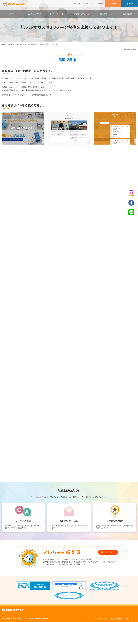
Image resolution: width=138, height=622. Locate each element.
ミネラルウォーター (57, 14)
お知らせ (77, 3)
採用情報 (100, 3)
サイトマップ (131, 619)
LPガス (11, 14)
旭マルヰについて (88, 3)
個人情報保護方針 (117, 619)
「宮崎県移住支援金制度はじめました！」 (35, 87)
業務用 (129, 3)
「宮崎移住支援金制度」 (39, 95)
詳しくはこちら (107, 552)
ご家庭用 (113, 3)
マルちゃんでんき (34, 14)
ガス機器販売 (126, 14)
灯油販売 (103, 14)
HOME (4, 44)
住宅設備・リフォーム (80, 14)
